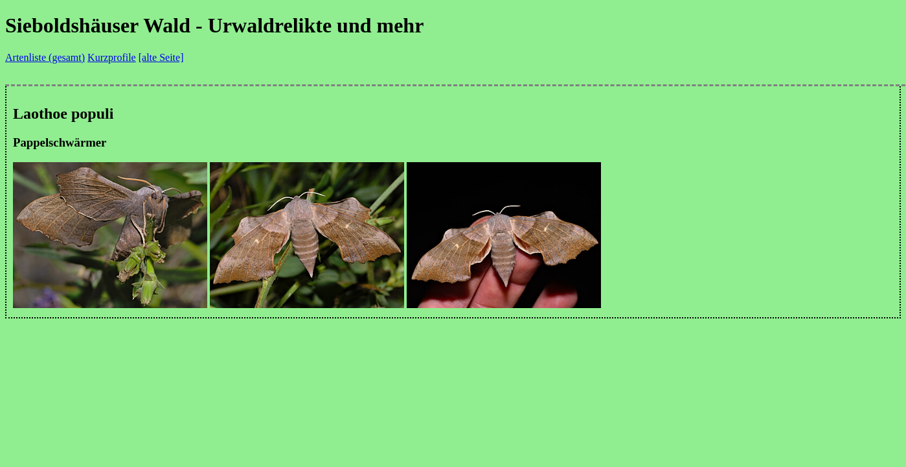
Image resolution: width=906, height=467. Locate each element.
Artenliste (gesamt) (45, 57)
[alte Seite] (161, 57)
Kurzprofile (111, 57)
